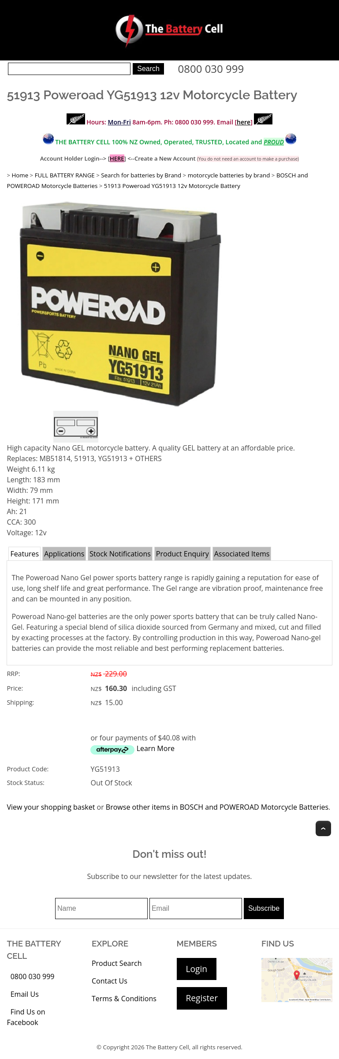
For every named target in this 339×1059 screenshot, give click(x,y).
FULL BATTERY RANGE (65, 175)
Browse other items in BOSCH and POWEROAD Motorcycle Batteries (217, 807)
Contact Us (109, 981)
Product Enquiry (182, 554)
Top (323, 828)
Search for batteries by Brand (141, 175)
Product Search (117, 963)
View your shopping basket (51, 807)
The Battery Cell (167, 1047)
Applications (64, 554)
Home (19, 175)
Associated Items (242, 554)
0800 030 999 (211, 68)
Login (197, 969)
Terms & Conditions (124, 998)
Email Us (25, 994)
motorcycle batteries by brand (229, 175)
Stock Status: (25, 782)
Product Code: (27, 769)
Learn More (156, 748)
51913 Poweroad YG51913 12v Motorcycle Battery (172, 186)
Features (24, 554)
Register (202, 998)
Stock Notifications (120, 554)
